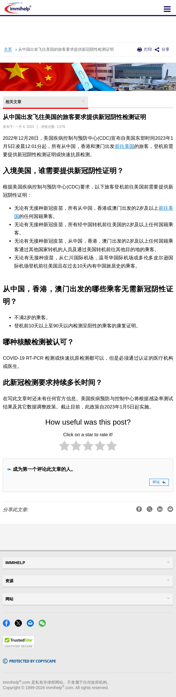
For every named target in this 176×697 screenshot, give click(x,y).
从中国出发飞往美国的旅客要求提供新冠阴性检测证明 (66, 49)
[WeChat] (44, 625)
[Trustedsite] (18, 647)
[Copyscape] (29, 662)
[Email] (32, 625)
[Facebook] (8, 625)
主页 (8, 49)
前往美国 (124, 146)
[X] (20, 625)
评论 (159, 482)
